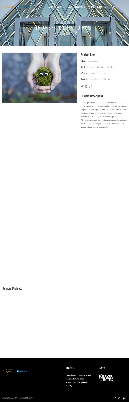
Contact (113, 7)
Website (107, 79)
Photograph (98, 79)
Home (50, 7)
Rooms (69, 7)
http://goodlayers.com (98, 73)
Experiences (102, 7)
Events (91, 7)
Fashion (89, 79)
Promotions (80, 7)
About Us (60, 7)
